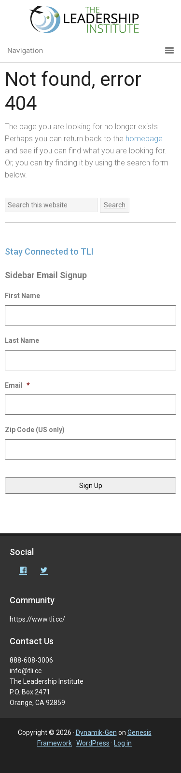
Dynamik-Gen (96, 732)
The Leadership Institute (90, 22)
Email (17, 385)
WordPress (93, 743)
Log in (123, 743)
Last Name (22, 340)
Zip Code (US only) (35, 430)
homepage (144, 138)
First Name (22, 295)
